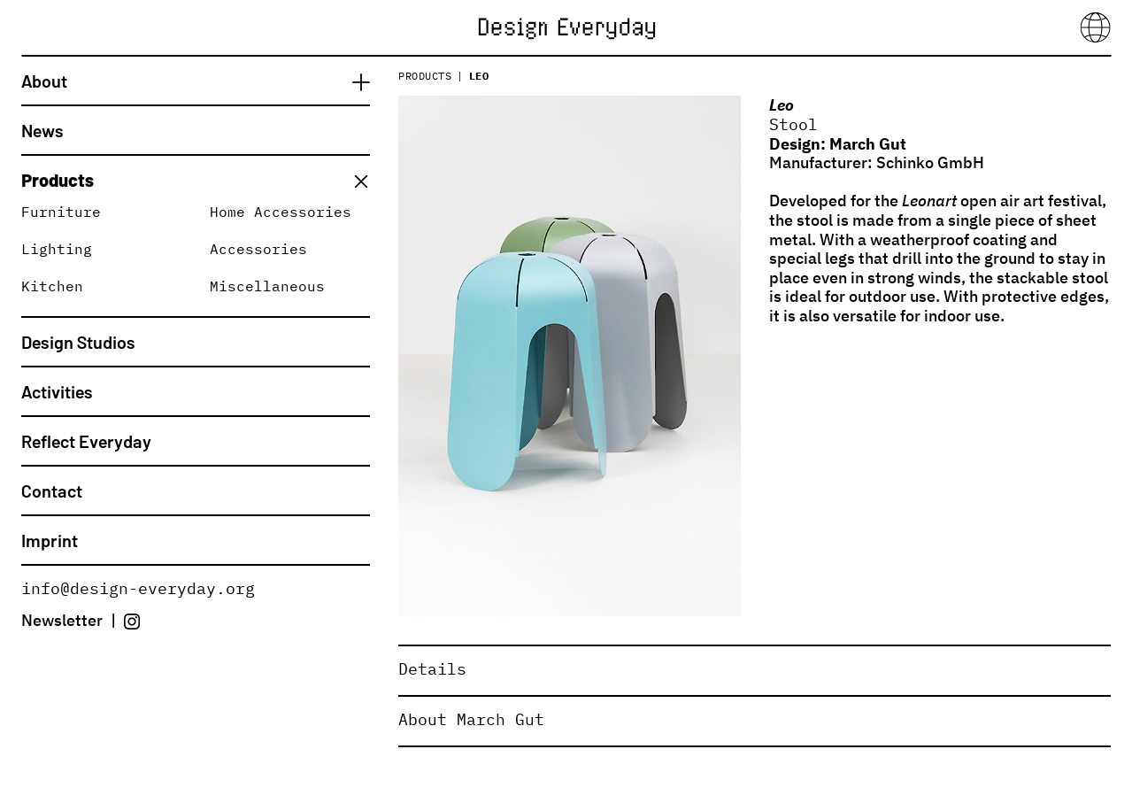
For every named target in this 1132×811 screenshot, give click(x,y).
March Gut (867, 144)
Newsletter (62, 620)
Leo (479, 75)
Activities (57, 391)
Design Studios (78, 341)
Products (57, 179)
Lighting (56, 249)
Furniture (61, 211)
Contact (51, 490)
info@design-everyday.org (138, 588)
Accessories (258, 249)
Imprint (49, 540)
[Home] (566, 26)
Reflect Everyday (86, 441)
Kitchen (52, 286)
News (42, 130)
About (44, 80)
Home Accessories (280, 211)
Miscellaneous (267, 286)
